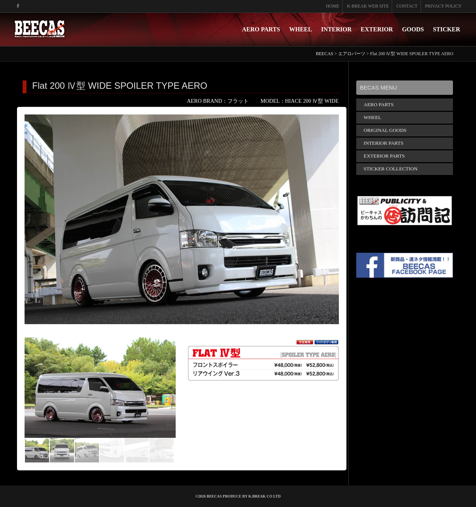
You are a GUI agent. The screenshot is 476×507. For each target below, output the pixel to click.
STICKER (446, 29)
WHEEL (300, 29)
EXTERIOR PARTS (384, 156)
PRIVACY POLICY (443, 6)
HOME (332, 6)
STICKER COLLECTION (391, 169)
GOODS (413, 29)
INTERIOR (336, 29)
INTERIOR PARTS (383, 143)
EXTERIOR (377, 29)
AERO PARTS (261, 29)
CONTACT (406, 6)
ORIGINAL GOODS (385, 130)
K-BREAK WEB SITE (368, 6)
